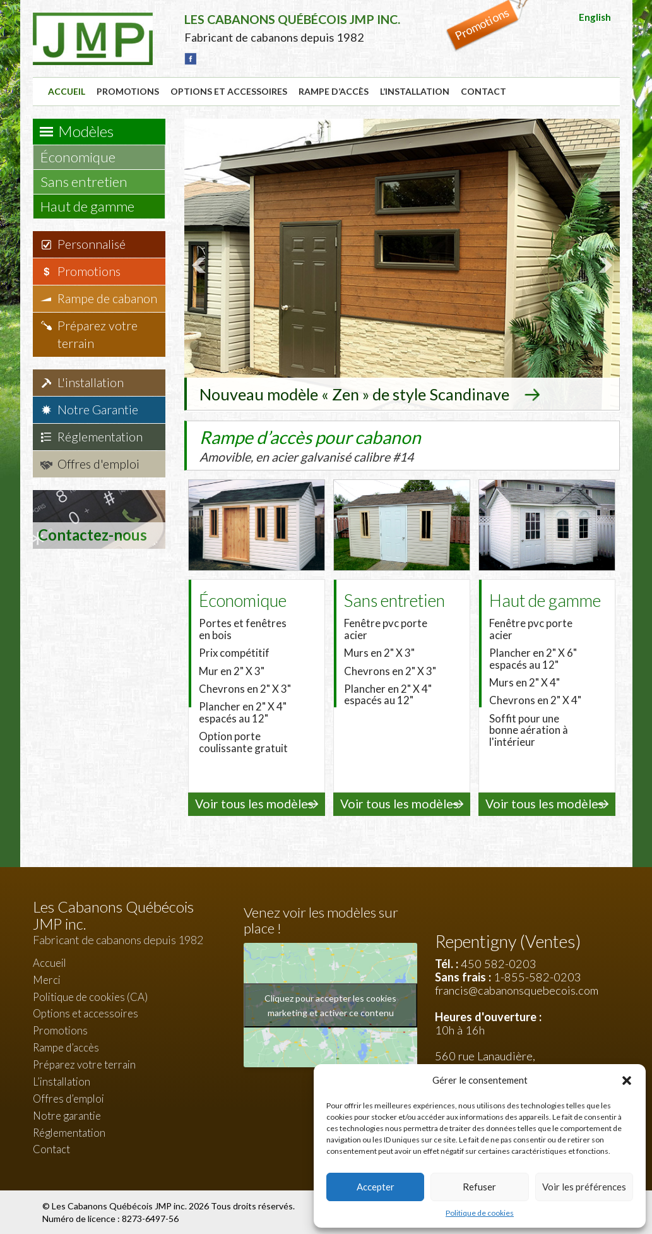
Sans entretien (89, 181)
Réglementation (100, 436)
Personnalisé (91, 244)
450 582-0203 (498, 962)
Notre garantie (67, 1114)
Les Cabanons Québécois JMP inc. (120, 1205)
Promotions (128, 91)
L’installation (414, 91)
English (595, 17)
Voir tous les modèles (254, 803)
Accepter (375, 1186)
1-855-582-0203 (537, 976)
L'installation (90, 382)
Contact (483, 91)
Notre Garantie (97, 409)
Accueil (66, 91)
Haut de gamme (93, 206)
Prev (201, 265)
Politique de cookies (480, 1213)
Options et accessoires (228, 91)
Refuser (479, 1186)
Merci (47, 978)
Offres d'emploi (98, 464)
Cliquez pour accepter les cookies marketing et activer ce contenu (330, 1004)
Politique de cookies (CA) (90, 995)
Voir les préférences (584, 1186)
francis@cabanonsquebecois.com (516, 989)
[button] (626, 1080)
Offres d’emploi (68, 1097)
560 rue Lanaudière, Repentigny (485, 1061)
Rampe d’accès (334, 91)
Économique (83, 156)
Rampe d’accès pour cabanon (311, 444)
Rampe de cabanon (107, 298)
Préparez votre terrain (97, 334)
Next (603, 265)
